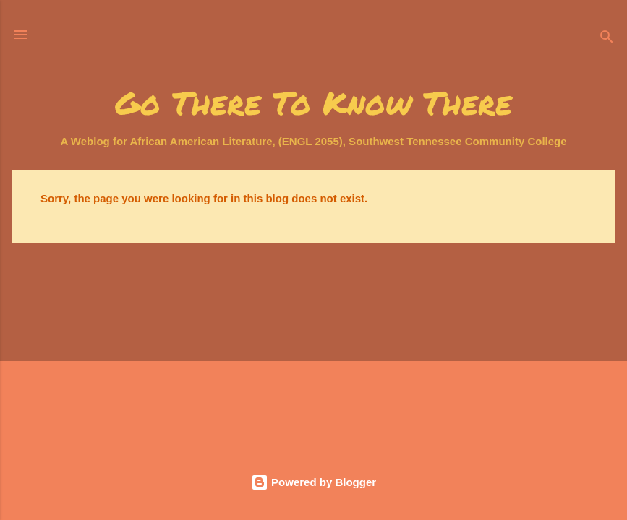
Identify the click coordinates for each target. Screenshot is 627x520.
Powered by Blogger (313, 482)
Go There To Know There (313, 102)
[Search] (606, 39)
